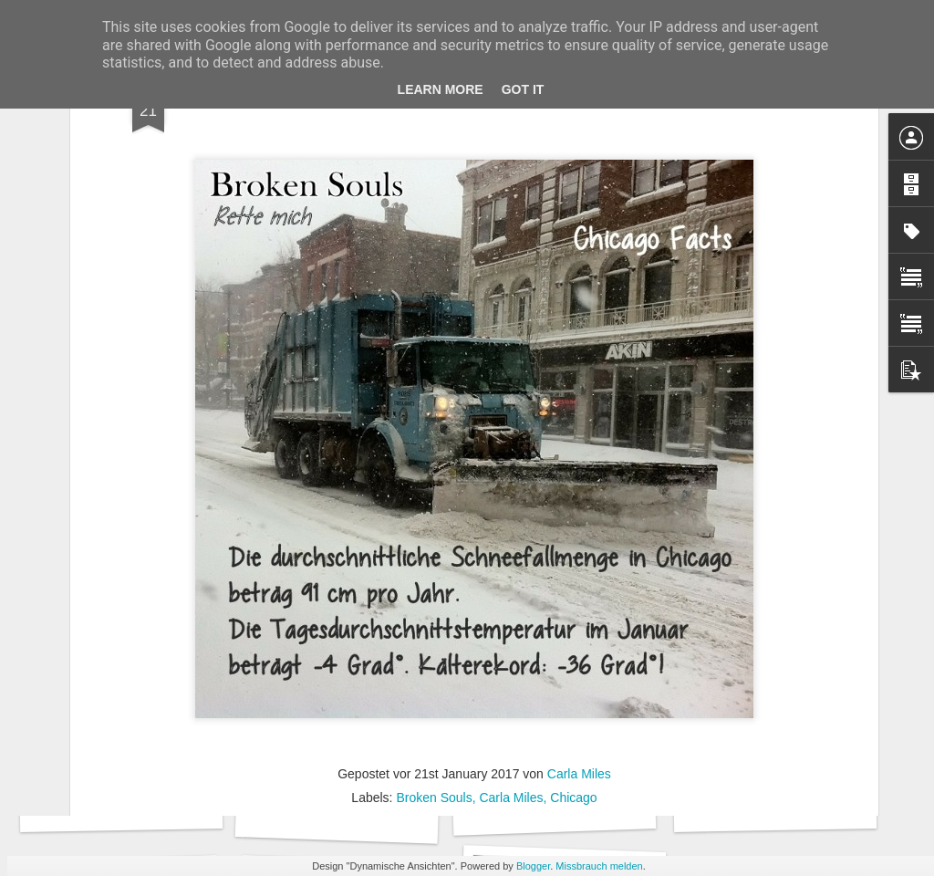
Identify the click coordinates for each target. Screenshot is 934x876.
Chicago (573, 623)
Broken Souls (434, 623)
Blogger (533, 865)
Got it (523, 89)
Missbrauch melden (598, 865)
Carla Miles (579, 599)
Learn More (440, 89)
